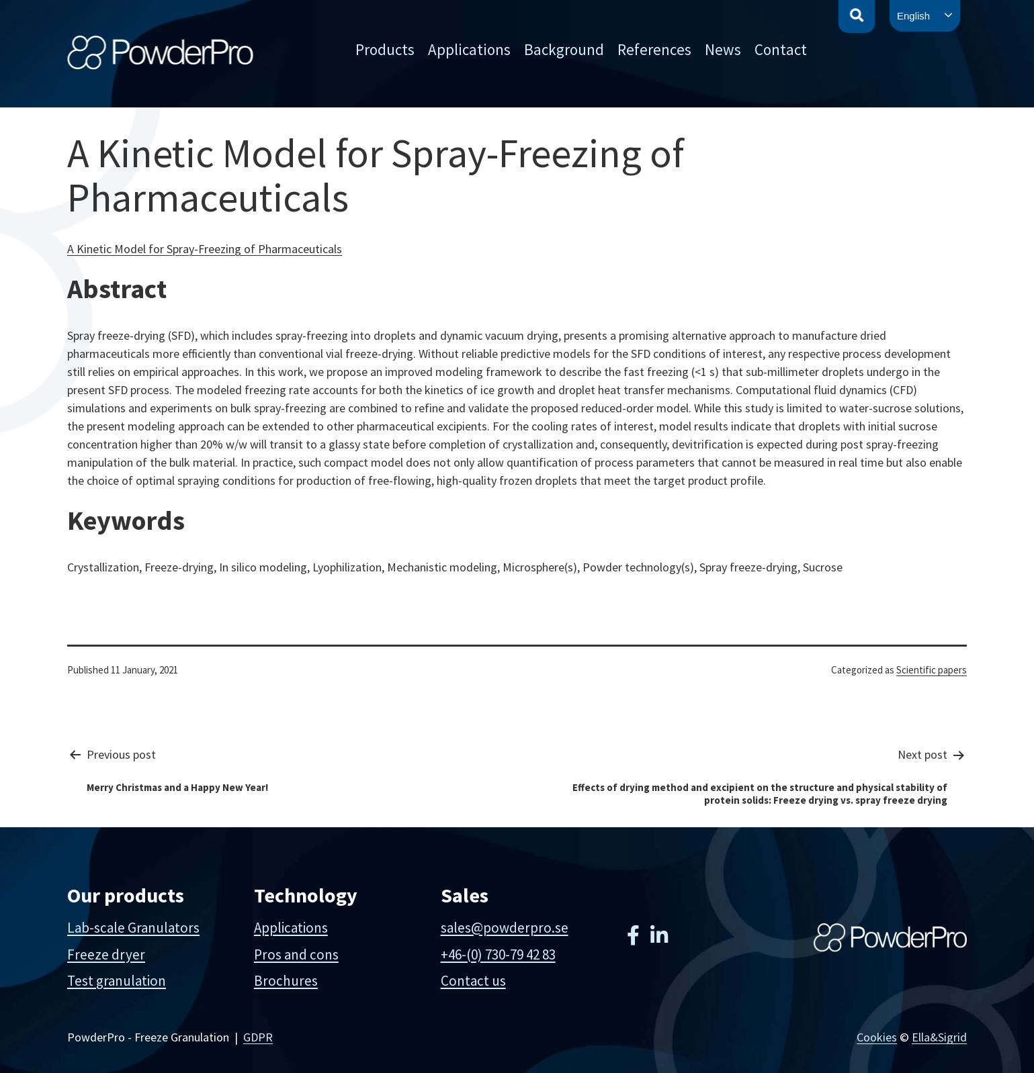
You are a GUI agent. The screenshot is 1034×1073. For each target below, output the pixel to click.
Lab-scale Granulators (133, 928)
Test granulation (116, 981)
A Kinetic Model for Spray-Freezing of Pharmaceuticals (204, 248)
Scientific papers (931, 669)
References (654, 49)
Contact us (473, 981)
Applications (469, 49)
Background (564, 49)
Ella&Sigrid (939, 1037)
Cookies (877, 1037)
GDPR (258, 1037)
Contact (781, 49)
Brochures (286, 981)
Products (385, 49)
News (723, 49)
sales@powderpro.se (504, 928)
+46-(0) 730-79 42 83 (498, 954)
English (913, 15)
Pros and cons (296, 954)
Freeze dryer (106, 954)
